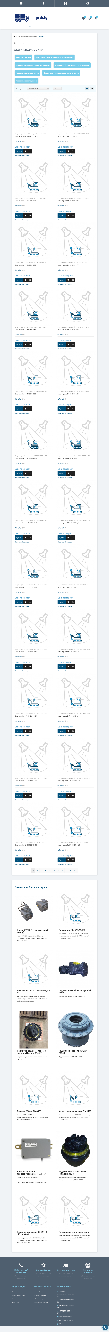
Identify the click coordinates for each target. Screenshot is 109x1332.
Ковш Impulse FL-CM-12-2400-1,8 (26, 845)
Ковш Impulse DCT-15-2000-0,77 (68, 458)
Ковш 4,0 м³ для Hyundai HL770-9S (26, 136)
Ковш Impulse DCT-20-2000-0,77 (68, 523)
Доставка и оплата (18, 1295)
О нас (14, 1292)
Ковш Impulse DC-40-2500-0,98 (25, 394)
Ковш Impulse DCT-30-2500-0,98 (68, 652)
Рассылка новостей (41, 1302)
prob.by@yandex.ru (64, 1316)
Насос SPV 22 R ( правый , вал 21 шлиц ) (33, 931)
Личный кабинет (40, 1292)
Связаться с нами (18, 1299)
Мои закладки (39, 1299)
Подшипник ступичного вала (74, 1232)
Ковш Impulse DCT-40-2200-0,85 (26, 716)
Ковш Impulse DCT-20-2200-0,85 (26, 587)
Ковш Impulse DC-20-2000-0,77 (68, 201)
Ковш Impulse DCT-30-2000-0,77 (68, 587)
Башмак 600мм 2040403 (29, 1111)
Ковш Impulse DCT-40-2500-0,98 (68, 716)
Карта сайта (16, 1302)
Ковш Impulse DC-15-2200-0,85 (25, 201)
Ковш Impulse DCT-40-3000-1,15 (26, 781)
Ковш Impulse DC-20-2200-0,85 (25, 265)
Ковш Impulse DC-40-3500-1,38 (68, 394)
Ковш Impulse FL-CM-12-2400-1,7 (69, 781)
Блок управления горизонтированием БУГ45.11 (32, 1172)
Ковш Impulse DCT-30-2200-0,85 (26, 652)
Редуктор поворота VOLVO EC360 (73, 1052)
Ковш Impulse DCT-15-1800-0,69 (26, 458)
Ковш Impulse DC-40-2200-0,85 (68, 329)
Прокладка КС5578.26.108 (72, 930)
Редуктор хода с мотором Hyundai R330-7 (72, 1172)
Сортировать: (20, 89)
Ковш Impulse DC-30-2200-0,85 (25, 329)
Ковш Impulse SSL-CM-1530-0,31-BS (33, 991)
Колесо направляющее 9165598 (75, 1111)
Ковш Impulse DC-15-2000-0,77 (68, 136)
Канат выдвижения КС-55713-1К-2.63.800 (32, 1233)
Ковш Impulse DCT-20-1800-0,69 (26, 523)
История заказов (40, 1295)
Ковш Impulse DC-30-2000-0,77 (68, 265)
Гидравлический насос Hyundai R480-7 (75, 991)
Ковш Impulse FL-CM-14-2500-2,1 (69, 845)
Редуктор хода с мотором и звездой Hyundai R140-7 (31, 1052)
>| (75, 870)
